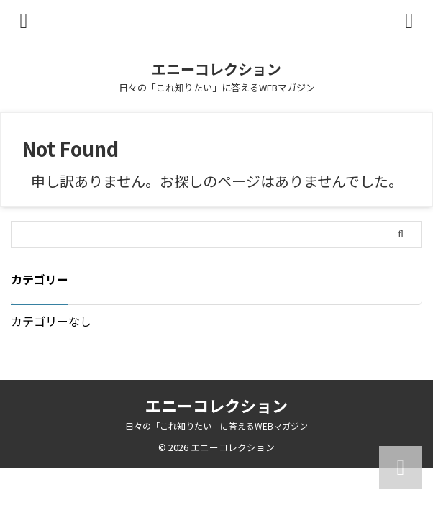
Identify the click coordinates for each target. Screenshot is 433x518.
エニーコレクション (216, 68)
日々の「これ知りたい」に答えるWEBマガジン (216, 425)
